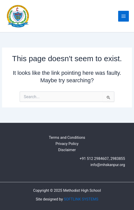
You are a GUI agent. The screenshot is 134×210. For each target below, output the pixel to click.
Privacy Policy (67, 143)
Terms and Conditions (67, 137)
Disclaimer (67, 150)
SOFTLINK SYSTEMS (81, 199)
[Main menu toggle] (123, 16)
